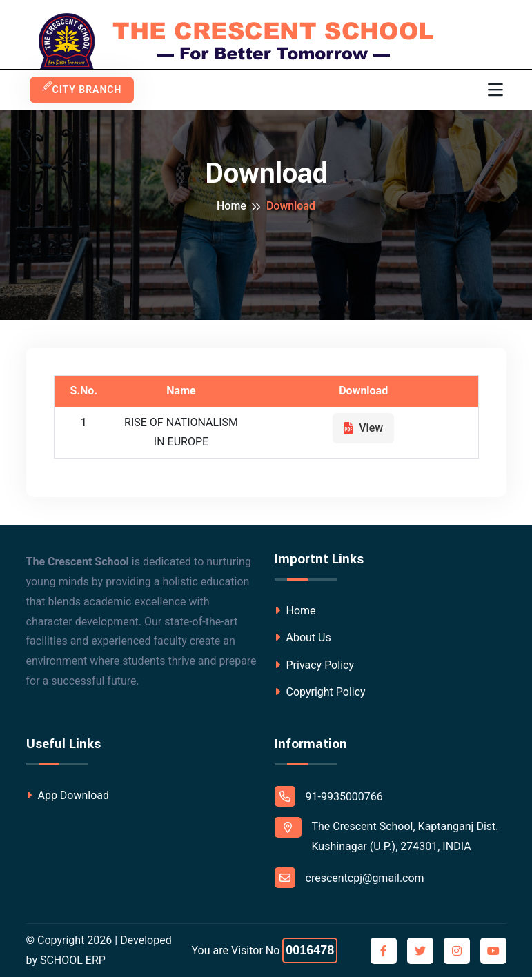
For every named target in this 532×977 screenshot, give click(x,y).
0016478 (310, 950)
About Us (303, 637)
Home (231, 205)
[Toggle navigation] (495, 90)
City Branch (82, 90)
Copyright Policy (320, 691)
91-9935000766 (329, 796)
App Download (68, 795)
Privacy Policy (314, 665)
